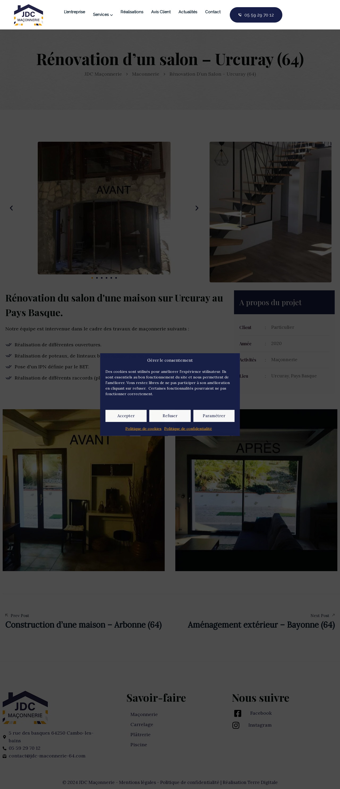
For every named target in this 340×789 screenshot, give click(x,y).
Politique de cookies (143, 428)
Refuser (170, 415)
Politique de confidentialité (188, 428)
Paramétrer (214, 415)
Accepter (126, 415)
